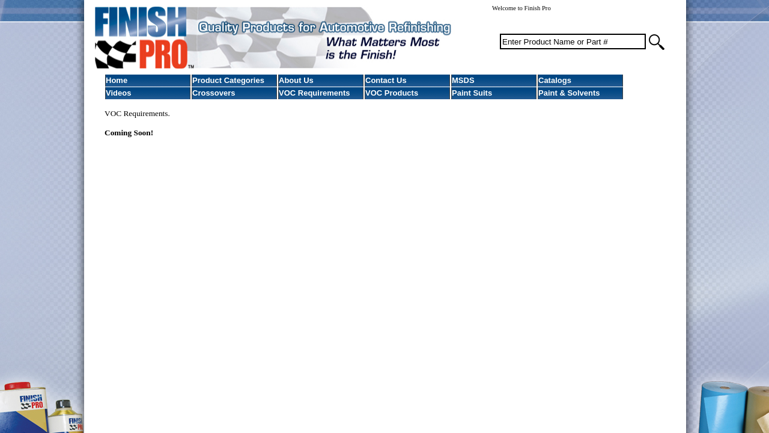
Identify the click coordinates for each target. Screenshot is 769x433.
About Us (296, 80)
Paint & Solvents (569, 92)
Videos (118, 92)
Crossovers (214, 92)
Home (116, 80)
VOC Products (391, 92)
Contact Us (386, 80)
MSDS (463, 80)
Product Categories (228, 80)
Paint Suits (472, 92)
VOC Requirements (314, 92)
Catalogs (554, 80)
